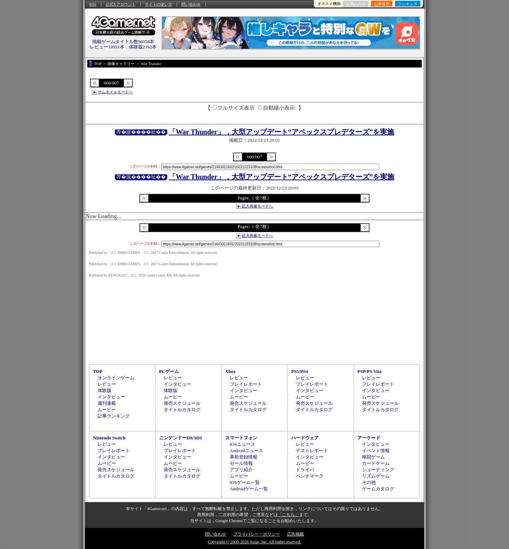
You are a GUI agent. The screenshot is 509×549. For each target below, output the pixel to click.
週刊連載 (107, 403)
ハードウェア (305, 437)
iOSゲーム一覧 (245, 482)
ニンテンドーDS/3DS (180, 437)
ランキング (407, 4)
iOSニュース (242, 444)
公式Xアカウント (121, 4)
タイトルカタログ (182, 409)
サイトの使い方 (158, 4)
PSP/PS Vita (369, 371)
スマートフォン (241, 437)
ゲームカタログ (378, 488)
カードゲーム (376, 463)
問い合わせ (191, 4)
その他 (369, 482)
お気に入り (355, 4)
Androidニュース (246, 450)
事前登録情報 (243, 457)
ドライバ (305, 469)
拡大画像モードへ (257, 206)
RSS (92, 4)
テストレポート (312, 450)
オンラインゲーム (116, 377)
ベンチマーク (309, 476)
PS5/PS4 (299, 371)
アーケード (368, 437)
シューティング (378, 469)
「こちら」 (288, 514)
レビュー (107, 384)
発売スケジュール (182, 403)
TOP (98, 371)
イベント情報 (376, 450)
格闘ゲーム (373, 457)
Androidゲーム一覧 (249, 488)
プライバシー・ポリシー (256, 534)
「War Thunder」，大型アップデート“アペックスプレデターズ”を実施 (281, 132)
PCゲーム (169, 371)
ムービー (107, 409)
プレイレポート (246, 384)
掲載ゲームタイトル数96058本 (123, 41)
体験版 (104, 390)
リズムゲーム (376, 476)
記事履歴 (382, 4)
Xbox (230, 371)
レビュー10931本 (107, 46)
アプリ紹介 (241, 469)
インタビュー (111, 396)
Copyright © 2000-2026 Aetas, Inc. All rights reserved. (254, 541)
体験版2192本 (143, 46)
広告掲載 (295, 534)
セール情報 (241, 463)
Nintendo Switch (109, 437)
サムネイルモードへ (115, 92)
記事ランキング (114, 416)
